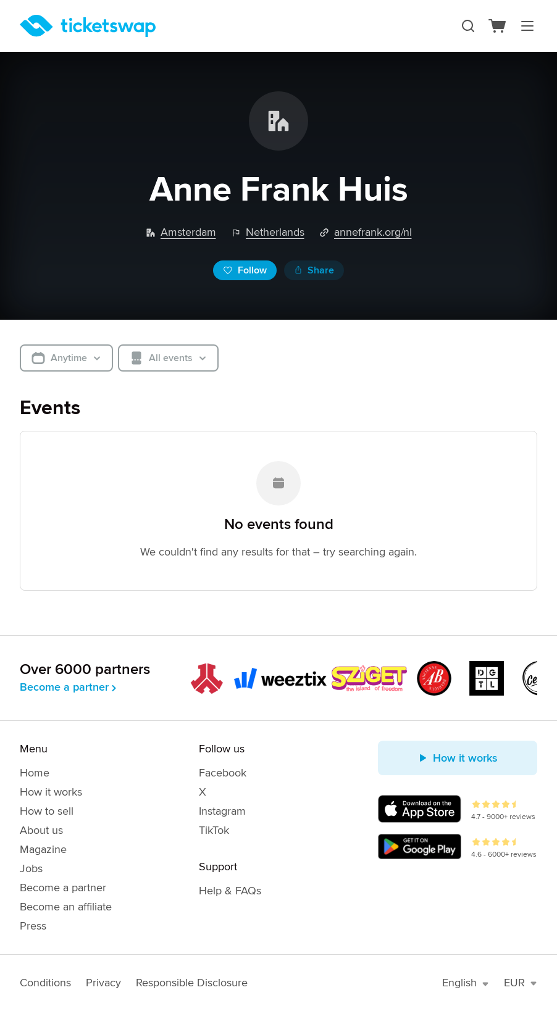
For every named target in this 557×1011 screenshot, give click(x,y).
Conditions (45, 982)
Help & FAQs (230, 890)
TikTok (214, 830)
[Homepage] (88, 26)
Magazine (43, 849)
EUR (520, 982)
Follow (245, 270)
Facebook (222, 773)
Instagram (222, 811)
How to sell (46, 811)
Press (33, 926)
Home (34, 773)
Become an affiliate (66, 906)
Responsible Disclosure (192, 982)
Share (314, 270)
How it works (51, 792)
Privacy (103, 982)
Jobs (31, 868)
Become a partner (69, 687)
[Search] (468, 26)
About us (41, 830)
